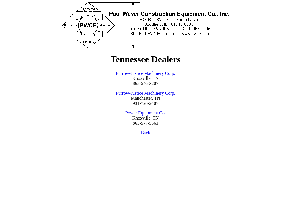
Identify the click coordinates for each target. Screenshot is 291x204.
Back (145, 132)
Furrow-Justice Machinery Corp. (145, 73)
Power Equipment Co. (145, 112)
